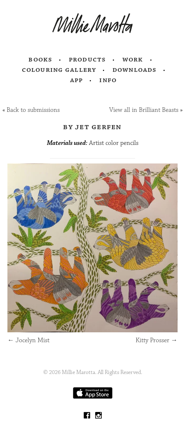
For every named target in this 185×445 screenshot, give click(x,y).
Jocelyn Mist (28, 340)
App (76, 80)
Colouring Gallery (59, 69)
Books (40, 59)
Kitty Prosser (157, 340)
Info (108, 80)
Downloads (134, 69)
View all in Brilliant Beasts (143, 110)
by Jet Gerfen (92, 127)
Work (132, 59)
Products (87, 59)
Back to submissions (33, 110)
